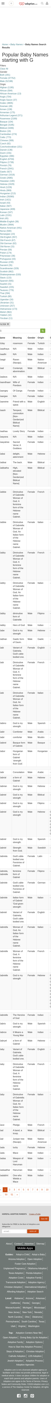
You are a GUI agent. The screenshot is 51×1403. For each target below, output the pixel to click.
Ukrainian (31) (7, 302)
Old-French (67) (7, 240)
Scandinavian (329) (9, 268)
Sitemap (40, 1244)
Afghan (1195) (7, 87)
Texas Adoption (15, 1273)
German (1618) (7, 175)
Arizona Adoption (16, 1259)
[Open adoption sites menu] (11, 3)
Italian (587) (6, 206)
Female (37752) (7, 78)
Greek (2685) (6, 178)
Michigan (27, 1307)
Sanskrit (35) (6, 265)
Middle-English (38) (9, 221)
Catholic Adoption (17, 1356)
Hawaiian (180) (7, 181)
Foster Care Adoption (25, 1264)
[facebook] (19, 1396)
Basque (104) (6, 122)
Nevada (38, 1312)
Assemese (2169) (8, 118)
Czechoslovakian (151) (11, 147)
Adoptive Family (34, 1278)
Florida (25, 1303)
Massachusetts (13, 1307)
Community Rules (18, 1384)
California (15, 1303)
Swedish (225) (7, 287)
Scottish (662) (6, 271)
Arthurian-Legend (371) (11, 115)
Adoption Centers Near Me (28, 1333)
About (9, 1244)
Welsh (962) (6, 312)
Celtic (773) (5, 137)
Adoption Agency (36, 1282)
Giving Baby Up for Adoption (33, 1337)
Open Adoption (34, 1259)
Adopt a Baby (38, 1254)
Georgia (36, 1303)
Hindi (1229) (6, 187)
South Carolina (28, 1321)
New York (27, 1312)
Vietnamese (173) (8, 309)
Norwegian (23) (7, 234)
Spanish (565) (7, 281)
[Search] (42, 3)
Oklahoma (37, 1317)
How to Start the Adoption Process (25, 1347)
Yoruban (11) (6, 318)
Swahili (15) (5, 284)
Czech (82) (5, 143)
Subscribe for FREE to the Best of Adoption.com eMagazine (21, 1225)
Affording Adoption (16, 1291)
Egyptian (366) (7, 156)
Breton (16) (5, 131)
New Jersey (14, 1312)
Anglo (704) (5, 97)
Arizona (29, 1298)
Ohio (27, 1317)
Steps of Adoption (14, 1351)
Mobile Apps (25, 1248)
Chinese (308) (7, 140)
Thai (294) (5, 293)
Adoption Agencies (25, 1365)
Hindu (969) (5, 190)
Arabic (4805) (6, 103)
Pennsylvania (12, 1321)
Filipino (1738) (7, 162)
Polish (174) (6, 253)
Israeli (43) (5, 203)
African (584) (6, 90)
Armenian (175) (7, 112)
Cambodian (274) (8, 134)
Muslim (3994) (7, 225)
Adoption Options (34, 1342)
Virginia (21, 1326)
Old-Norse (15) (7, 246)
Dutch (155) (5, 153)
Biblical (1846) (7, 128)
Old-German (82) (8, 243)
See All (44, 1219)
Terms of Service (33, 1381)
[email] (14, 1231)
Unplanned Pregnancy (14, 1268)
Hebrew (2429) (7, 184)
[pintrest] (32, 1396)
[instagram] (26, 1396)
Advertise (29, 1244)
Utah (13, 1326)
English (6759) (7, 159)
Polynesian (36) (7, 256)
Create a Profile (34, 1214)
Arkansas (40, 1298)
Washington (33, 1326)
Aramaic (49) (6, 106)
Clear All (4, 69)
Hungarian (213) (8, 193)
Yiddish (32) (6, 315)
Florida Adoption (34, 1273)
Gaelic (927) (6, 172)
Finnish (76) (5, 165)
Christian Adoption (13, 1287)
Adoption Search (35, 1291)
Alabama (18, 1298)
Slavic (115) (5, 278)
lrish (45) (4, 218)
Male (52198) (6, 81)
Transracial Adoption (15, 1282)
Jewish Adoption (15, 1361)
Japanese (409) (7, 209)
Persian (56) (6, 250)
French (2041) (7, 168)
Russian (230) (7, 262)
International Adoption (35, 1287)
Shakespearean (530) (10, 274)
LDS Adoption (35, 1356)
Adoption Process (34, 1361)
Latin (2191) (6, 215)
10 (47, 1189)
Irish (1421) (5, 200)
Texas (41, 1321)
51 (12, 1194)
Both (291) (5, 75)
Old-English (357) (8, 237)
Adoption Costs (16, 1278)
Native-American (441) (11, 228)
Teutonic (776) (7, 290)
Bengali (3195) (7, 125)
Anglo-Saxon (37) (8, 100)
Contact (18, 1244)
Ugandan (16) (6, 299)
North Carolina (15, 1317)
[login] (47, 3)
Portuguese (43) (8, 259)
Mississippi (39, 1307)
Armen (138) (6, 109)
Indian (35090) (7, 196)
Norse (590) (5, 231)
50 (6, 1194)
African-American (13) (10, 93)
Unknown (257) (7, 306)
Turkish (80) (6, 296)
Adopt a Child (22, 1254)
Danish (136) (6, 150)
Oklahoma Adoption (37, 1268)
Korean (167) (6, 212)
